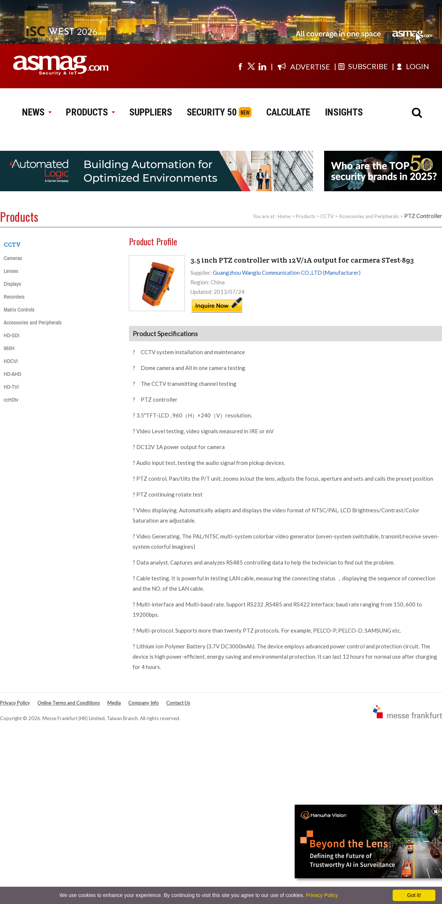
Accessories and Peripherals (369, 216)
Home (284, 216)
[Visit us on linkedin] (262, 66)
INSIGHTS (344, 112)
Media (114, 703)
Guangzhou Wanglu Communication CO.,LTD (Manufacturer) (287, 272)
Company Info (143, 703)
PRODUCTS (90, 112)
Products (305, 216)
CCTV (327, 216)
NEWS (36, 112)
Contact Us (178, 703)
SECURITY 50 (212, 112)
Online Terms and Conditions (68, 703)
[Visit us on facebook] (240, 66)
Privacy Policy (15, 703)
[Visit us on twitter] (251, 66)
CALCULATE (288, 112)
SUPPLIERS (150, 112)
